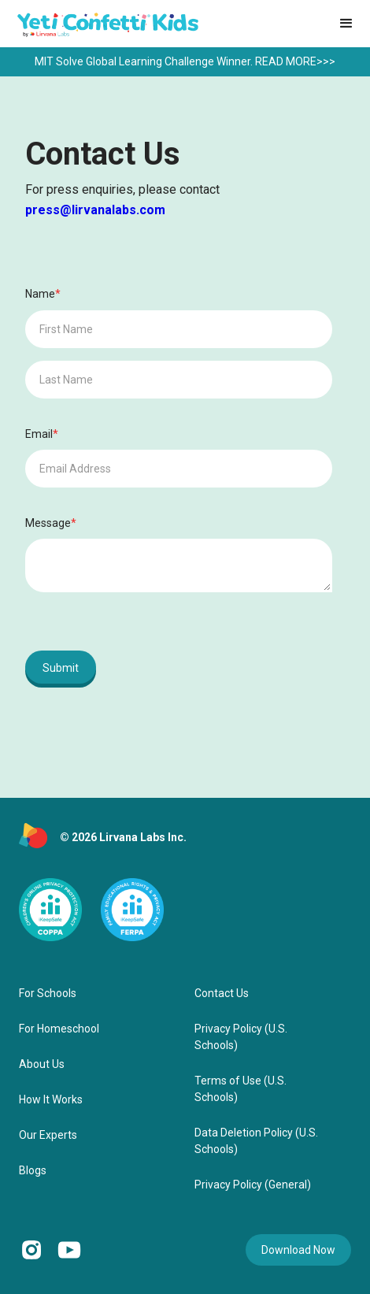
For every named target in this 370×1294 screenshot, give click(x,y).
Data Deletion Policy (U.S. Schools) (256, 1140)
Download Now (298, 1250)
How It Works (51, 1099)
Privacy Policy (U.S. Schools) (240, 1036)
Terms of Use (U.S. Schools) (240, 1088)
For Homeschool (59, 1028)
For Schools (47, 993)
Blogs (32, 1170)
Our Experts (48, 1135)
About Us (42, 1064)
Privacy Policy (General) (252, 1184)
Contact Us (221, 993)
